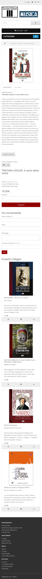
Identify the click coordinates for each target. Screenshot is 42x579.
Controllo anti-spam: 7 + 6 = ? (11, 243)
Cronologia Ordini (7, 564)
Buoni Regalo (6, 554)
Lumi (9, 577)
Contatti (4, 538)
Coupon (4, 551)
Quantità (4, 195)
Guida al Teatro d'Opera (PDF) (16, 487)
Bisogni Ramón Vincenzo (12, 428)
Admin (14, 577)
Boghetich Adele (12, 182)
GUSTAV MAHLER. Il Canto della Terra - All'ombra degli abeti (20, 361)
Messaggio (5, 233)
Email (3, 225)
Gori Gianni (8, 300)
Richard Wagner (10, 425)
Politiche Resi (6, 532)
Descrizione (7, 87)
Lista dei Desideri (7, 566)
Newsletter (5, 569)
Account (4, 562)
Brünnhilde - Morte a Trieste (16, 297)
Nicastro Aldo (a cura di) (12, 490)
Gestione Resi (6, 541)
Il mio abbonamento (8, 556)
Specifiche (18, 87)
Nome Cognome (7, 216)
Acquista (21, 205)
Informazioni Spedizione (9, 530)
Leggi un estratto (8, 154)
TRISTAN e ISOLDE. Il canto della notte (22, 43)
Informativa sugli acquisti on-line (12, 528)
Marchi (4, 549)
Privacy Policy (6, 525)
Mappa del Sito (6, 543)
